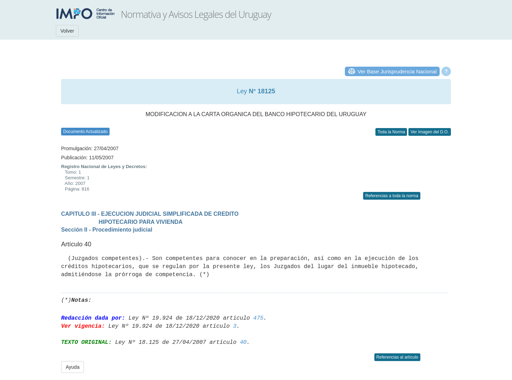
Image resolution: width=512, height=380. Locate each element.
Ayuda (72, 367)
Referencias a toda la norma (391, 195)
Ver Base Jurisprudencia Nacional (396, 71)
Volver (67, 31)
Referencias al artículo (397, 357)
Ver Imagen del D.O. (430, 131)
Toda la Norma (391, 131)
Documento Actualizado (85, 131)
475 (258, 318)
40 (243, 342)
